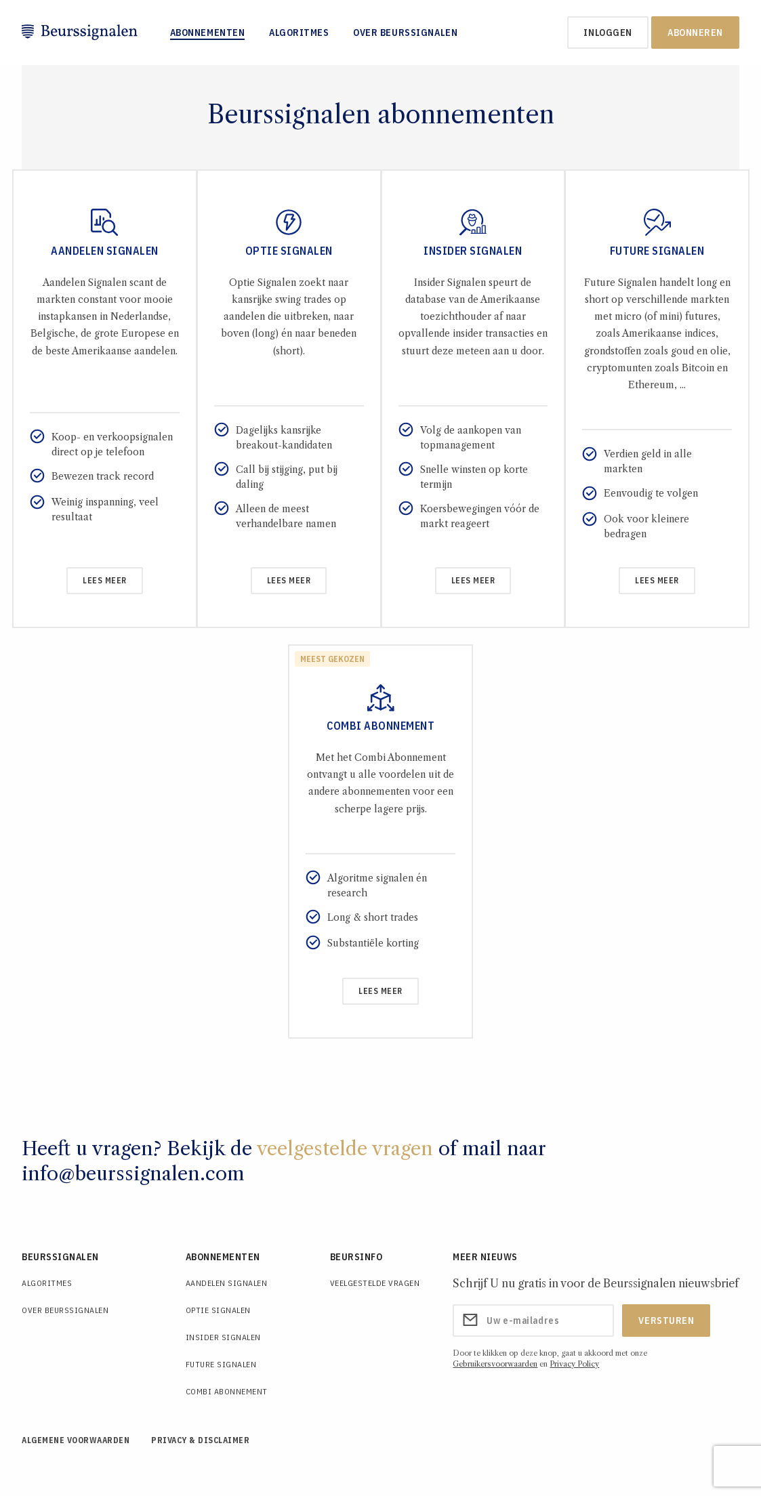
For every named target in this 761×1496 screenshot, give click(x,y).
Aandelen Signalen (227, 1283)
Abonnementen (207, 32)
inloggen (607, 32)
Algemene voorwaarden (75, 1440)
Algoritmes (299, 32)
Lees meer (104, 580)
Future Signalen (221, 1364)
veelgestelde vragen (345, 1148)
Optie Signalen (218, 1310)
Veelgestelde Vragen (375, 1283)
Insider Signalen (223, 1337)
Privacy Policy (574, 1364)
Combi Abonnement (227, 1391)
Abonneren (695, 32)
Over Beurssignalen (405, 32)
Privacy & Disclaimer (200, 1440)
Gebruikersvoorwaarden (495, 1364)
